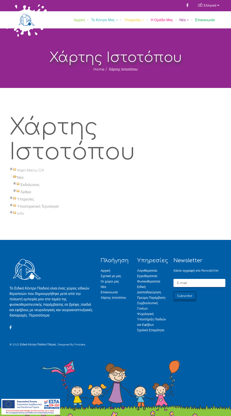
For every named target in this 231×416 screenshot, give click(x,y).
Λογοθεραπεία (147, 271)
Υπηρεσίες (132, 20)
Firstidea (79, 344)
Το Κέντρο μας (103, 20)
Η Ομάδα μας (162, 20)
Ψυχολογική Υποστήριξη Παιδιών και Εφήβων (151, 319)
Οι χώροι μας (110, 281)
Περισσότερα (39, 315)
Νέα (182, 20)
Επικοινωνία (205, 20)
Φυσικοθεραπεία (148, 281)
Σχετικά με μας (111, 276)
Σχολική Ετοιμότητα (150, 330)
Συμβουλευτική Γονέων (147, 305)
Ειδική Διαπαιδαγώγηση (149, 289)
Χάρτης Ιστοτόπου (113, 298)
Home (98, 69)
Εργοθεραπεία (147, 276)
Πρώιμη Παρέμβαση (151, 298)
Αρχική (79, 20)
